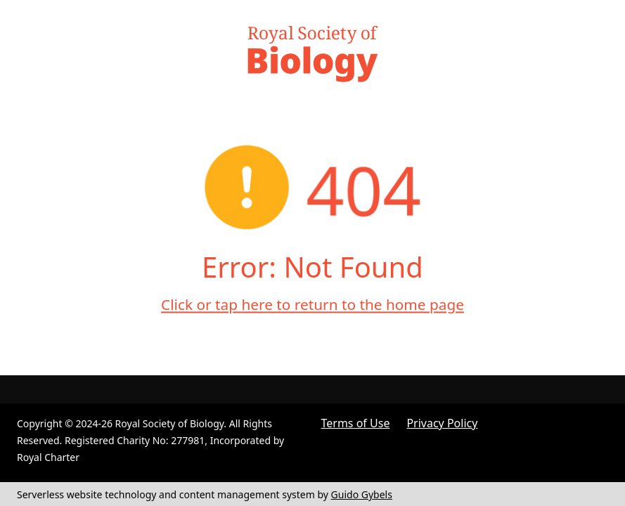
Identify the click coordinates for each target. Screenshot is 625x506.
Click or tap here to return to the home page (312, 304)
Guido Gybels (361, 494)
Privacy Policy (441, 423)
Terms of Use (355, 423)
